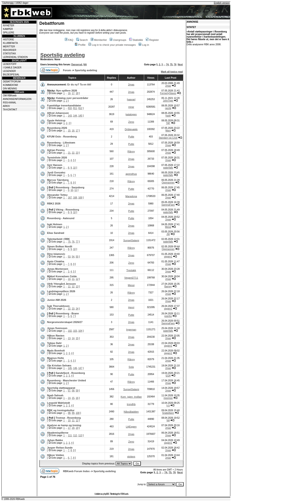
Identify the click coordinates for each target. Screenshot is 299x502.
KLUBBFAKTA (10, 43)
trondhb (131, 404)
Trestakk (131, 270)
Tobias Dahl (54, 343)
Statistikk (136, 40)
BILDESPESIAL (11, 74)
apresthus (131, 173)
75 (171, 64)
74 (167, 64)
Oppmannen (168, 182)
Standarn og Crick (168, 138)
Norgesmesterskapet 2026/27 (64, 322)
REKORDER (9, 50)
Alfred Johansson (58, 113)
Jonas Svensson (57, 328)
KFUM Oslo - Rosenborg (62, 136)
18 (77, 93)
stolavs (131, 456)
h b (168, 405)
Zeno (131, 121)
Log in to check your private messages (112, 44)
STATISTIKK (9, 53)
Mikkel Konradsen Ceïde (62, 276)
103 (75, 331)
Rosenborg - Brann (67, 313)
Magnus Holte (55, 358)
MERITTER (9, 46)
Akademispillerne (57, 432)
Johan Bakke (55, 440)
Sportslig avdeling (62, 55)
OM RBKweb (10, 95)
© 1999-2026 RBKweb (13, 499)
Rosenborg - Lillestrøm (61, 142)
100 (78, 413)
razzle (168, 108)
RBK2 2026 (53, 203)
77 (77, 241)
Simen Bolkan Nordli (59, 246)
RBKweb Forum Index (76, 471)
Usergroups (118, 40)
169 (80, 197)
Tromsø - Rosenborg (68, 417)
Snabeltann (168, 413)
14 (73, 338)
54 (73, 256)
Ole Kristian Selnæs (59, 365)
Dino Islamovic (56, 254)
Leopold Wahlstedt (58, 402)
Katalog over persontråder (72, 98)
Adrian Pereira (55, 150)
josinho (168, 316)
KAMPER (8, 29)
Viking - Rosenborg (67, 209)
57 (69, 390)
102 (70, 331)
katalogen (131, 114)
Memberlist (99, 40)
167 (70, 197)
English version (222, 3)
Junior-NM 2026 (56, 299)
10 (74, 167)
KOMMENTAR (10, 85)
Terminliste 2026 (57, 157)
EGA (168, 375)
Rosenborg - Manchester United (66, 380)
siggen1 (168, 256)
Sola (131, 366)
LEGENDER (9, 71)
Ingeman (131, 329)
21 (69, 152)
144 (75, 115)
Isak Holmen (54, 224)
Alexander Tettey (57, 194)
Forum (67, 70)
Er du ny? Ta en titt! (79, 84)
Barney (168, 286)
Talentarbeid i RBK (58, 239)
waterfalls (168, 167)
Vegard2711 (131, 277)
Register (152, 40)
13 (77, 286)
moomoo (168, 398)
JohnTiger (168, 100)
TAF (168, 123)
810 (70, 108)
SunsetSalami (131, 240)
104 (80, 331)
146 (75, 368)
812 (80, 108)
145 (80, 115)
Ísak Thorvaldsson (58, 306)
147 (80, 368)
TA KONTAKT (10, 109)
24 (77, 308)
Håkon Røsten (55, 335)
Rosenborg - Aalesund (60, 218)
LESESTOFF (10, 64)
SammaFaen (168, 205)
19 (77, 428)
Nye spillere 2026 (66, 90)
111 (70, 435)
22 (73, 152)
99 (73, 413)
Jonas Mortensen (57, 268)
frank (168, 115)
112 (75, 435)
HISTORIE (8, 39)
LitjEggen (131, 426)
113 (80, 435)
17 (73, 93)
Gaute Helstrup (56, 120)
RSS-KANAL (9, 102)
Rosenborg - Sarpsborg (70, 187)
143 (70, 115)
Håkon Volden (55, 455)
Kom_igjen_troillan (131, 396)
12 (77, 279)
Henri (131, 307)
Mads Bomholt (56, 350)
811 (75, 108)
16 (69, 93)
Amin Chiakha (55, 261)
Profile (80, 44)
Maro (168, 130)
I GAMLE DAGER (12, 67)
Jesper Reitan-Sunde (59, 447)
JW (168, 234)
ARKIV (6, 106)
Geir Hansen (54, 165)
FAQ (69, 40)
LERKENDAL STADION (15, 57)
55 (77, 256)
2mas (131, 84)
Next (180, 64)
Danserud (76, 64)
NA (85, 64)
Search (82, 40)
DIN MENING (10, 88)
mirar (131, 106)
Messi (168, 227)
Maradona (131, 196)
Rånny (131, 151)
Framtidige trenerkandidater (64, 105)
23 (77, 152)
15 (69, 130)
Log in (144, 44)
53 (69, 256)
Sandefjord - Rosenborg (70, 373)
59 (77, 390)
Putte (131, 136)
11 (76, 190)
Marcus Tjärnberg (57, 180)
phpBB (106, 494)
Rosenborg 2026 (57, 127)
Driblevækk (131, 129)
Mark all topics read (172, 71)
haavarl (131, 99)
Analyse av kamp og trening (64, 425)
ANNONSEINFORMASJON (17, 99)
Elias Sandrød (55, 233)
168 (75, 197)
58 (73, 390)
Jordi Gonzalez (56, 172)
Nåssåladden (131, 411)
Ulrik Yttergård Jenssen (61, 283)
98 (69, 413)
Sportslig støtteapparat (61, 387)
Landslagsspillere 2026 (61, 291)
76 (175, 64)
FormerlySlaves (168, 93)
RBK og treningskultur (60, 410)
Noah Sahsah (55, 395)
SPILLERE (8, 32)
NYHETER (8, 25)
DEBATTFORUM (12, 81)
